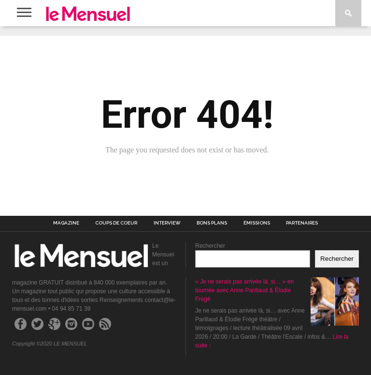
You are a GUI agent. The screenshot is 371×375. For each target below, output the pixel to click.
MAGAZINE (66, 223)
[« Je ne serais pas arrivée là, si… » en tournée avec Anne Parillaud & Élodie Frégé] (335, 302)
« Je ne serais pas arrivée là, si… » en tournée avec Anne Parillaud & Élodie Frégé (244, 290)
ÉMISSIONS (256, 223)
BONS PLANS (212, 223)
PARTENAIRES (302, 223)
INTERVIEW (167, 223)
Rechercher (210, 245)
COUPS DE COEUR (116, 223)
